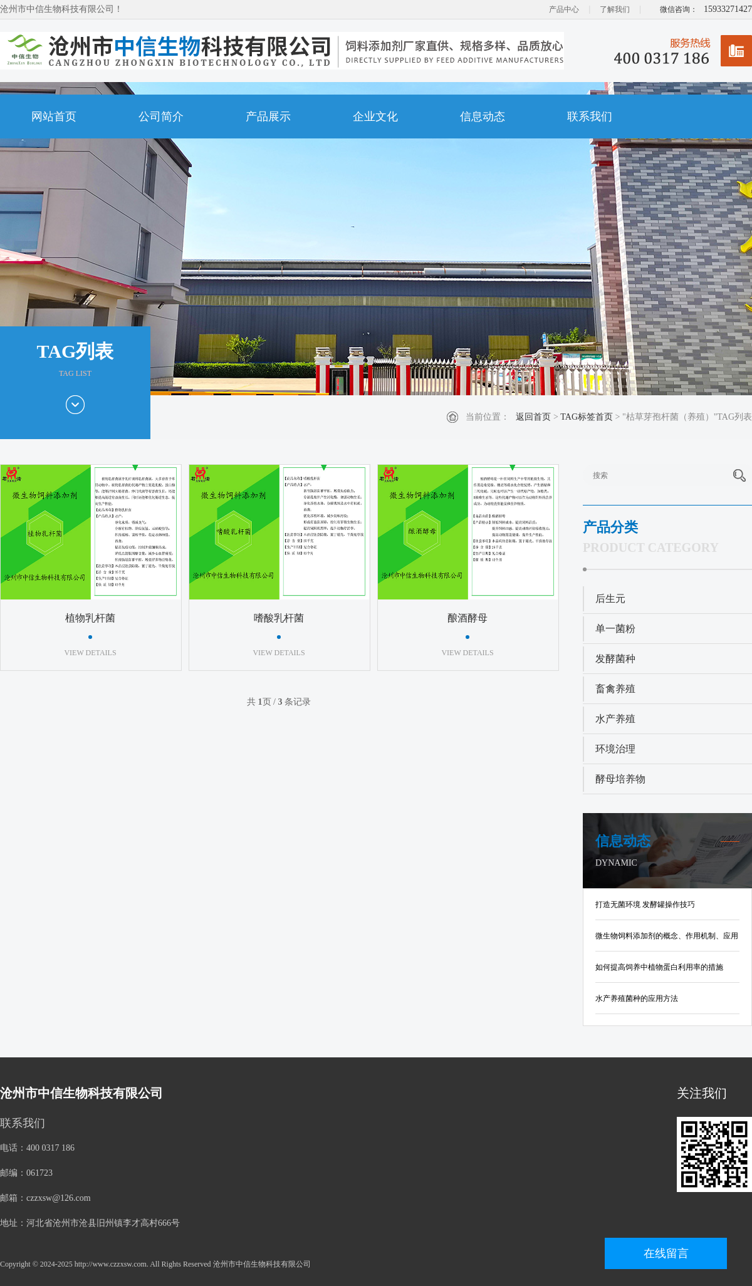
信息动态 (482, 116)
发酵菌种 (615, 658)
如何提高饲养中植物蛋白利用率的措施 (659, 967)
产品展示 (268, 116)
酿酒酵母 (467, 618)
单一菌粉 (615, 628)
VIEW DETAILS (90, 652)
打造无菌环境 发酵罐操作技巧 (645, 904)
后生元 (610, 598)
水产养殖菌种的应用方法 (636, 998)
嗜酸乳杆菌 (279, 618)
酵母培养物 (620, 779)
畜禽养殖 (615, 688)
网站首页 (53, 116)
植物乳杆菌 (90, 618)
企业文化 (375, 116)
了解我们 (615, 9)
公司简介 (161, 116)
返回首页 (533, 417)
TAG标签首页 (586, 417)
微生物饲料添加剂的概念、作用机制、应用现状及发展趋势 (666, 938)
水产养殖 (615, 718)
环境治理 (615, 749)
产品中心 (564, 9)
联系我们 (589, 116)
